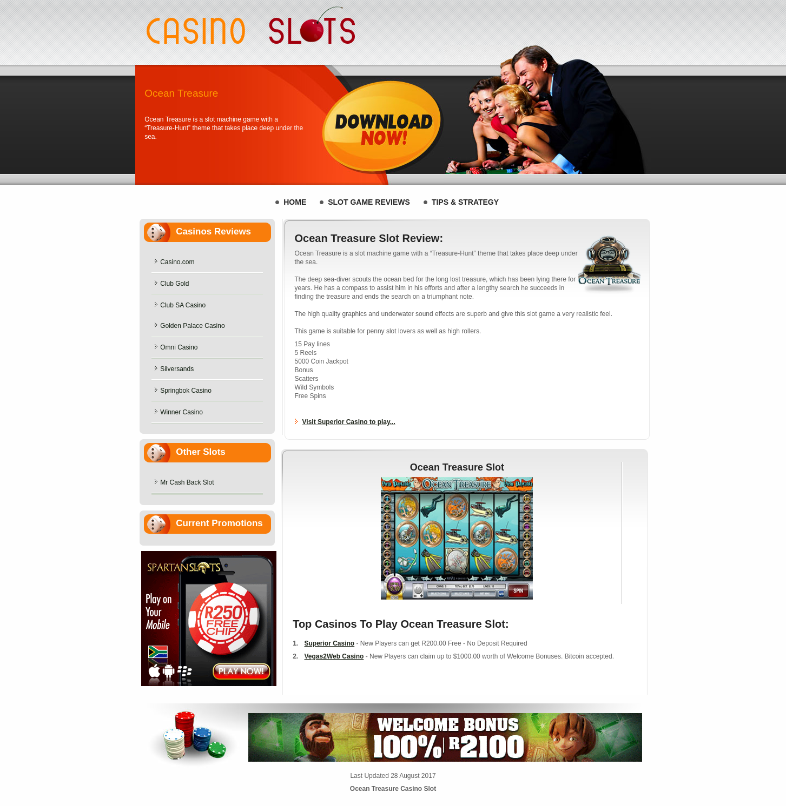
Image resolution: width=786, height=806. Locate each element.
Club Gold (174, 283)
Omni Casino (178, 347)
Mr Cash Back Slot (187, 482)
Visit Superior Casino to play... (348, 422)
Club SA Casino (183, 305)
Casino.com (177, 262)
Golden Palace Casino (192, 326)
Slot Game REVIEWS (369, 202)
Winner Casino (181, 412)
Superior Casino (330, 643)
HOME (294, 202)
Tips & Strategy (465, 202)
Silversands (177, 369)
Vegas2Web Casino (334, 656)
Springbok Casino (186, 390)
